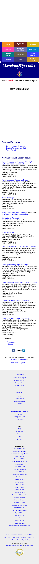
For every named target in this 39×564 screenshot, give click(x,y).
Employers (8, 49)
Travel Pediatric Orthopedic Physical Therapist (19, 247)
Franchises (33, 44)
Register (17, 385)
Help (20, 59)
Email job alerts (19, 383)
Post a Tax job (11, 150)
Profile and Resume (20, 44)
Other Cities (32, 49)
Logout (10, 344)
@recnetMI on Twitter (19, 359)
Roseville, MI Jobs (19, 497)
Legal (19, 436)
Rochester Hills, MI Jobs (19, 495)
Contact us (19, 431)
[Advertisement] (19, 21)
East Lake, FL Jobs (19, 466)
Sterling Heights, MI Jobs (19, 510)
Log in (22, 385)
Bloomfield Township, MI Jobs (19, 454)
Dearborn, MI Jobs (19, 459)
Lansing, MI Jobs (19, 479)
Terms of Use (16, 540)
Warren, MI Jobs (19, 520)
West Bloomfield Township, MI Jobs (19, 525)
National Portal (8, 54)
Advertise (19, 403)
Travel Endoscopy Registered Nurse (15, 180)
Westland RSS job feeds (19, 363)
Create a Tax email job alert (16, 148)
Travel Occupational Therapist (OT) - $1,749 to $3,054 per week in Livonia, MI (18, 163)
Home (8, 44)
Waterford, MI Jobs (19, 523)
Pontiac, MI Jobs (19, 489)
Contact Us (31, 537)
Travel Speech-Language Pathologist (15, 265)
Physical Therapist (8, 198)
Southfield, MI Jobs (19, 507)
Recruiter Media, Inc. (19, 74)
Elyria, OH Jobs (19, 472)
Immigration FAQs (19, 417)
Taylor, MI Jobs (19, 513)
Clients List (20, 54)
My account (10, 342)
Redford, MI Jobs (19, 492)
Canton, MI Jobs (19, 456)
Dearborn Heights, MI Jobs (19, 461)
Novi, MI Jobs (19, 487)
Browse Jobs (28, 535)
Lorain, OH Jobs (19, 484)
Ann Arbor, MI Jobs (19, 448)
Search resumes (19, 398)
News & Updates (32, 54)
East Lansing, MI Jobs (19, 469)
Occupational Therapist (10, 218)
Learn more (19, 419)
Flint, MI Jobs (19, 477)
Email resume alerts (19, 401)
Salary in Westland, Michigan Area (14, 212)
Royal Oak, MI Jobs (19, 500)
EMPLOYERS (19, 393)
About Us (8, 59)
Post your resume (19, 380)
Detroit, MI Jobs (19, 464)
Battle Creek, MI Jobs (19, 451)
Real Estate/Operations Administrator (15, 300)
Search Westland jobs (19, 377)
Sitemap (19, 434)
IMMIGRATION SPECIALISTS (19, 411)
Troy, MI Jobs (20, 518)
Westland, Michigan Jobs (13, 214)
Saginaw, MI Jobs (19, 502)
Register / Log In (33, 59)
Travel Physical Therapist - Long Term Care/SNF (19, 283)
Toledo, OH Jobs (19, 515)
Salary (25, 214)
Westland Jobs (28, 545)
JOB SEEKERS (19, 374)
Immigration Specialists (20, 49)
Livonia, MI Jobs (19, 482)
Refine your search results (15, 146)
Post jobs (19, 396)
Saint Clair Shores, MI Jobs (19, 505)
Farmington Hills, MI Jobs (19, 474)
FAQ (19, 429)
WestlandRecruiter (19, 67)
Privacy (19, 439)
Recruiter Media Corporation (14, 545)
